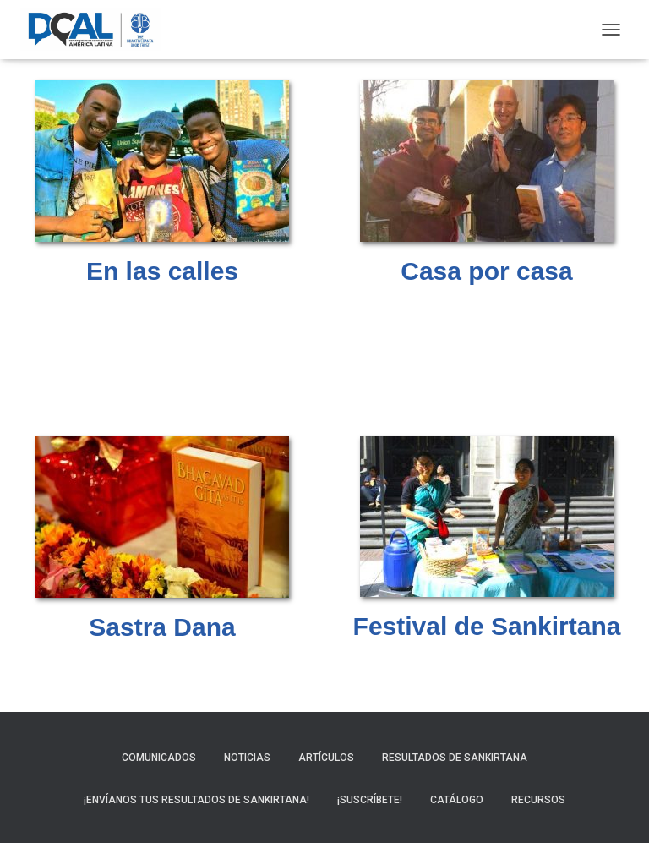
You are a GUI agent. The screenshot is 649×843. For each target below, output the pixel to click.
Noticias (247, 758)
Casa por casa (486, 271)
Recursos (538, 800)
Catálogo (456, 800)
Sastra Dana (162, 627)
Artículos (326, 758)
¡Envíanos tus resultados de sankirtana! (196, 800)
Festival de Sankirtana (487, 626)
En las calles (162, 271)
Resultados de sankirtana (454, 758)
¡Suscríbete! (369, 800)
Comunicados (159, 758)
